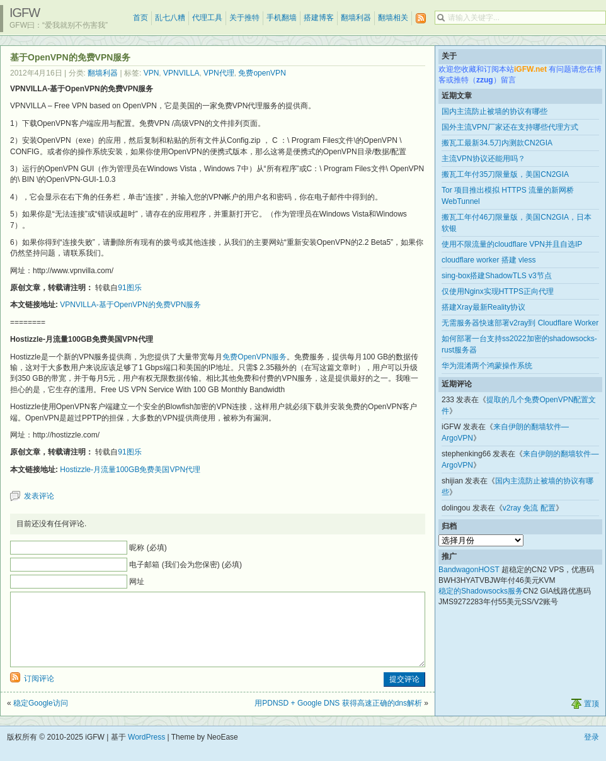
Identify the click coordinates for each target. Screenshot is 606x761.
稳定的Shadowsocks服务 (480, 591)
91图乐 (129, 287)
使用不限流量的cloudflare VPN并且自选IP (512, 244)
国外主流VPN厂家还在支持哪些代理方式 (510, 127)
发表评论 (39, 496)
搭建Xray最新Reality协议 (483, 307)
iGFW (24, 13)
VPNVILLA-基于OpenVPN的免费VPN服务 (130, 304)
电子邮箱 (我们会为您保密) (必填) (185, 564)
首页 (140, 17)
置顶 (591, 718)
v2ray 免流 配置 (529, 508)
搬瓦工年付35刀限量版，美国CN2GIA (505, 174)
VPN (151, 73)
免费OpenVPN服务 (254, 356)
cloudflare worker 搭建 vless (488, 260)
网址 (136, 581)
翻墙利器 (356, 17)
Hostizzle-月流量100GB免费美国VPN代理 (130, 469)
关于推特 (244, 17)
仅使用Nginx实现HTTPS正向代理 (498, 291)
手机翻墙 (281, 17)
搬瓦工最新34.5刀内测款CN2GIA (497, 142)
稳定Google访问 (40, 718)
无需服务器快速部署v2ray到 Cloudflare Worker (520, 322)
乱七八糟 (170, 17)
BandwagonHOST (469, 569)
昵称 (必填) (147, 547)
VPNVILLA (181, 73)
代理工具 (207, 17)
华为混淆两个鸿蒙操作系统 (487, 365)
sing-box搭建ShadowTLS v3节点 (497, 275)
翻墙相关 (393, 17)
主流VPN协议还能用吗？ (483, 158)
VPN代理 (218, 73)
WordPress (146, 752)
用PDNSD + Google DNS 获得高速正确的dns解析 (338, 718)
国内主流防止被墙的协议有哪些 (494, 111)
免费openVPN (261, 73)
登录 (591, 752)
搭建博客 (319, 17)
